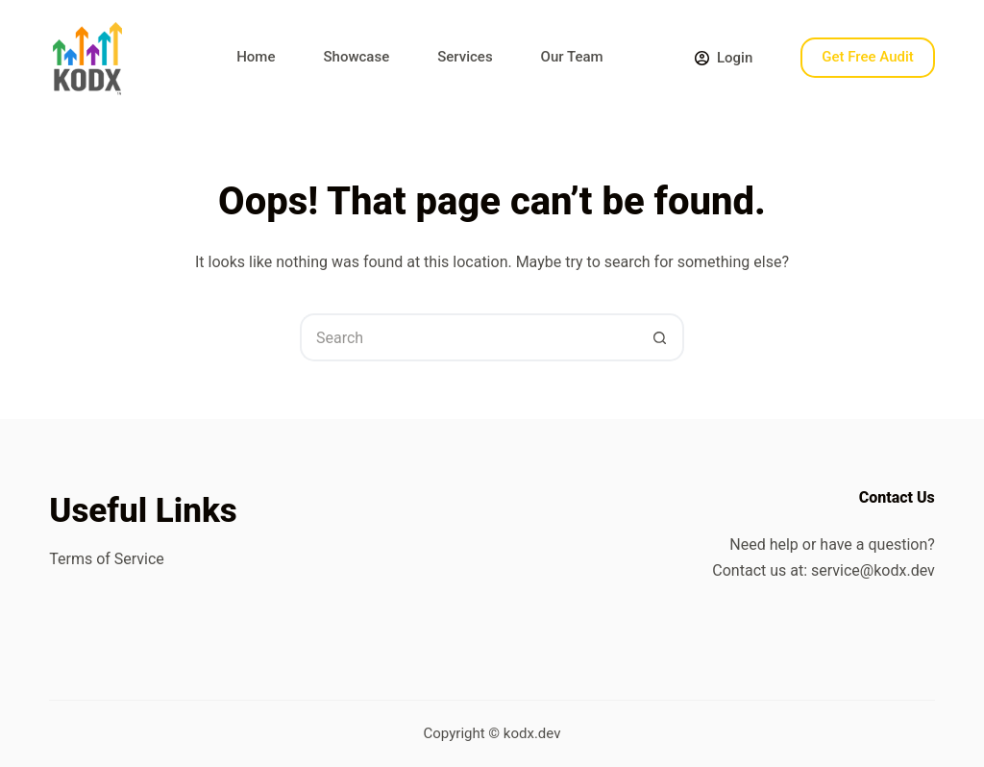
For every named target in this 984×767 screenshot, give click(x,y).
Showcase (356, 56)
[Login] (723, 58)
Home (255, 56)
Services (464, 56)
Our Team (572, 56)
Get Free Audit (868, 56)
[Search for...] (468, 337)
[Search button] (660, 337)
